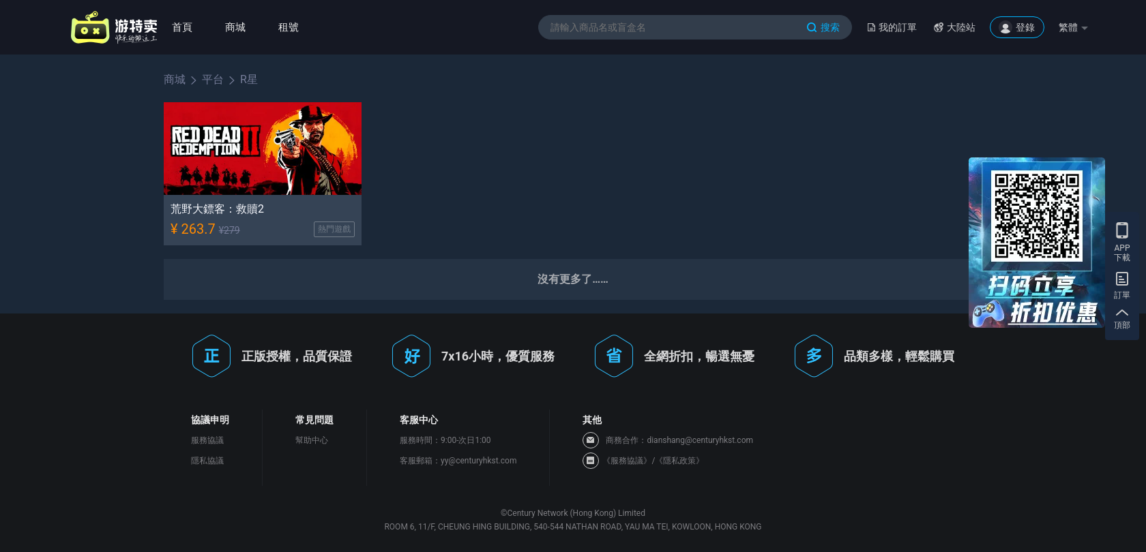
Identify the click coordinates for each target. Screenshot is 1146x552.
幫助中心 (311, 440)
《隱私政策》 (679, 460)
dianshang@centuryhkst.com (700, 440)
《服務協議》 (626, 460)
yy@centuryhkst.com (478, 460)
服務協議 (207, 440)
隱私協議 (207, 460)
